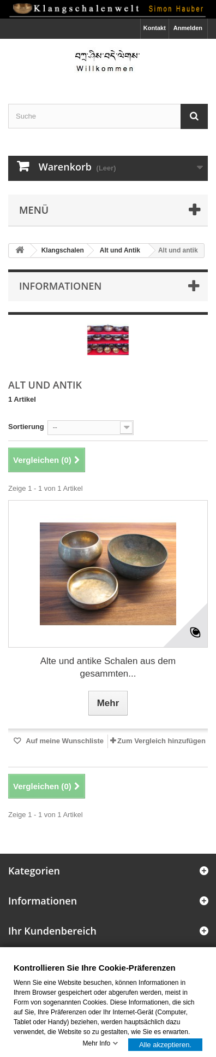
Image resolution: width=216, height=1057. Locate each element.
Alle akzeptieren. (165, 1044)
